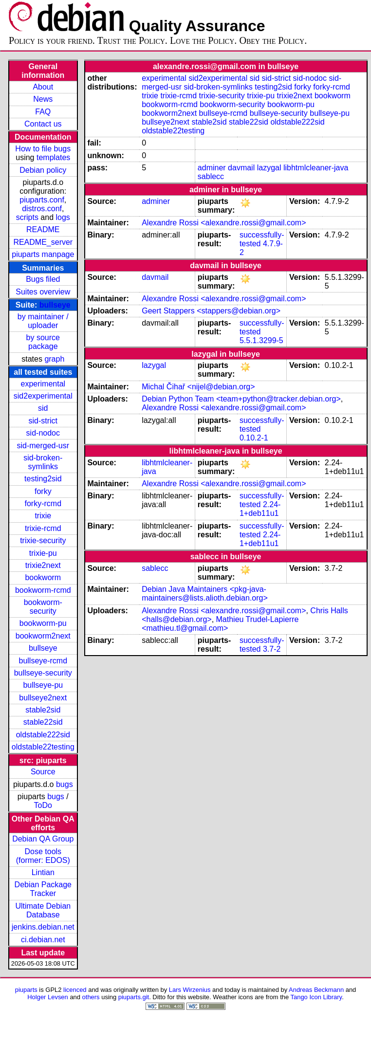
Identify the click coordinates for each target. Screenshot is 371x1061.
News (43, 99)
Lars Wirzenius (190, 989)
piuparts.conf (41, 200)
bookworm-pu (43, 623)
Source (43, 772)
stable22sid (43, 722)
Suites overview (43, 292)
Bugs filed (43, 279)
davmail (241, 168)
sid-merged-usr (43, 445)
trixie (43, 516)
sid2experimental (43, 396)
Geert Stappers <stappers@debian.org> (211, 311)
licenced (75, 989)
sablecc (211, 176)
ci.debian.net (43, 939)
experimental (42, 384)
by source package (43, 341)
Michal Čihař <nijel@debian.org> (198, 387)
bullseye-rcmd (43, 661)
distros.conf (42, 208)
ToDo (43, 805)
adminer (212, 168)
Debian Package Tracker (43, 888)
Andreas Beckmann (316, 989)
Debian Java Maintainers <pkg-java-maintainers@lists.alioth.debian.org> (205, 593)
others (91, 997)
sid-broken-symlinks (42, 462)
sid (43, 408)
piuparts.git (133, 997)
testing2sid (43, 479)
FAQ (43, 112)
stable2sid (42, 710)
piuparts (26, 989)
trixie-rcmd (43, 528)
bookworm (43, 577)
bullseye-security (43, 673)
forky (43, 491)
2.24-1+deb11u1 (260, 508)
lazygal (269, 168)
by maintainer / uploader (43, 320)
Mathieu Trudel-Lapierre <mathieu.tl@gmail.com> (220, 623)
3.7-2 (271, 649)
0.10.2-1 (254, 438)
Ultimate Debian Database (43, 910)
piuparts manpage (43, 254)
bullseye (55, 305)
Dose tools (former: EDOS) (43, 855)
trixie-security (43, 540)
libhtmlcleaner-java (315, 168)
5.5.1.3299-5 (261, 340)
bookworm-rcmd (43, 590)
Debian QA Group (43, 839)
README (42, 229)
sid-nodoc (43, 433)
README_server (43, 242)
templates (53, 157)
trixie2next (43, 565)
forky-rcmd (43, 503)
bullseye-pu (43, 685)
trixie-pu (43, 553)
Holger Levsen (47, 997)
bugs (64, 784)
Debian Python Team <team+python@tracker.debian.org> (241, 399)
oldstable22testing (43, 747)
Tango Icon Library (316, 997)
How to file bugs (43, 149)
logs (63, 217)
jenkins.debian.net (43, 927)
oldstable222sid (43, 735)
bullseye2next (43, 698)
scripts (27, 217)
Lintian (43, 872)
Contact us (42, 124)
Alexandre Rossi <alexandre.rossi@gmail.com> (224, 223)
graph (54, 359)
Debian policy (42, 170)
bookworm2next (43, 636)
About (43, 87)
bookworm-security (43, 606)
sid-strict (43, 421)
